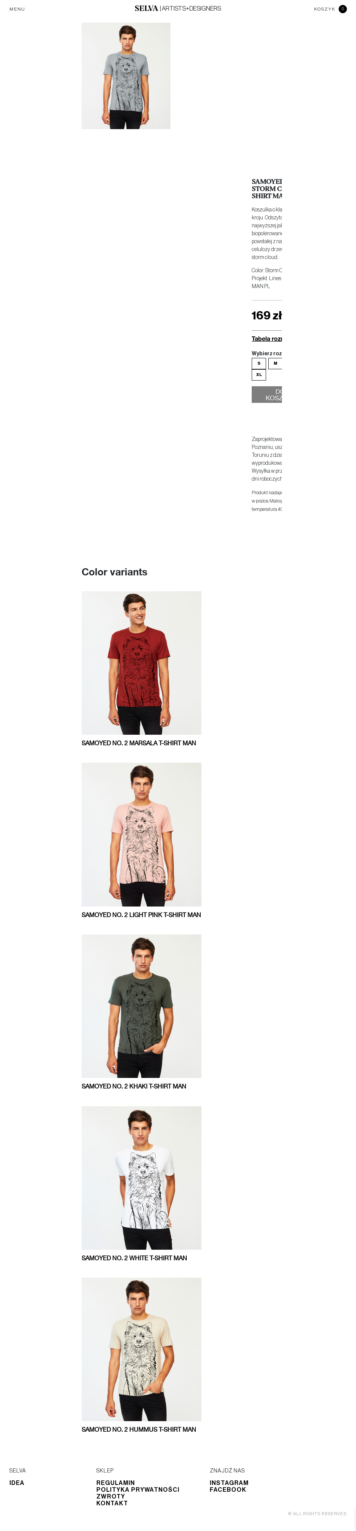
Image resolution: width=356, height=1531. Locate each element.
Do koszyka (280, 396)
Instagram (229, 1483)
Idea (17, 1483)
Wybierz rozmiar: (273, 353)
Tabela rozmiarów (277, 338)
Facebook (228, 1489)
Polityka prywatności (138, 1489)
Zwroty (110, 1496)
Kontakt (112, 1503)
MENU (17, 9)
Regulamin (115, 1483)
